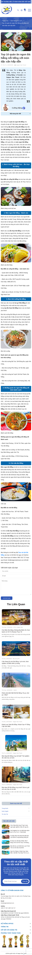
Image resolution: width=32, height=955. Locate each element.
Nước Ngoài (5, 811)
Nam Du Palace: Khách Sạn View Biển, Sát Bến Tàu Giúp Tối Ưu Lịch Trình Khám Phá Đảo (19, 852)
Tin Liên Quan (16, 604)
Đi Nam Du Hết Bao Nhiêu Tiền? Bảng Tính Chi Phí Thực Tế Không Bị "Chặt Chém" (20, 841)
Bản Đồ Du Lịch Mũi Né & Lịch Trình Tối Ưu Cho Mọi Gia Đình (20, 846)
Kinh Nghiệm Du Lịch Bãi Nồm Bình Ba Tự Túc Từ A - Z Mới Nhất (19, 831)
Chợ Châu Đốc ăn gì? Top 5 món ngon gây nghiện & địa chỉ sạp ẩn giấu (19, 826)
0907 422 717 (12, 908)
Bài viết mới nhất (8, 821)
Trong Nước (5, 808)
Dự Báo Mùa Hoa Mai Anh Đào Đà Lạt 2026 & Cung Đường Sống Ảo (19, 836)
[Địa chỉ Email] (16, 881)
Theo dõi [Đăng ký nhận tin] (25, 881)
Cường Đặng (17, 108)
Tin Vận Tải (5, 814)
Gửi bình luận (6, 598)
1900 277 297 (4, 908)
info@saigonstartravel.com (7, 903)
